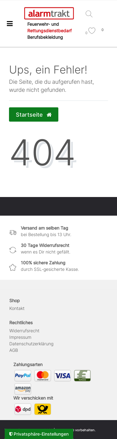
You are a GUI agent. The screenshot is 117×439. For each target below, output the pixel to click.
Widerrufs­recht (24, 330)
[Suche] (90, 14)
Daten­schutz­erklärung (31, 343)
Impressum (20, 337)
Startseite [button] (34, 114)
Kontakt (17, 308)
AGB (13, 350)
